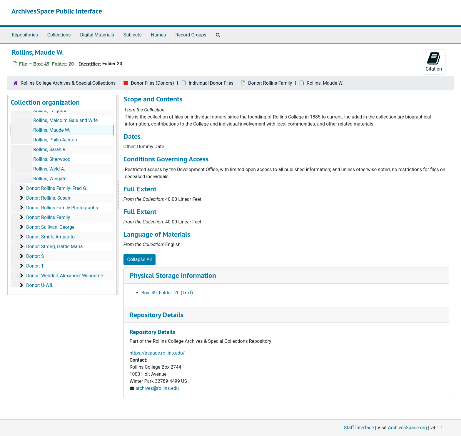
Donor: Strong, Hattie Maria (54, 246)
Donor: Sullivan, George (50, 227)
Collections (59, 35)
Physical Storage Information (173, 275)
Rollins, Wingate (49, 178)
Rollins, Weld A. (49, 169)
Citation (434, 61)
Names (158, 35)
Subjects (132, 35)
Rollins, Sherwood (52, 159)
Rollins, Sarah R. (50, 149)
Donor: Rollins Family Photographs (62, 208)
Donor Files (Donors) (152, 83)
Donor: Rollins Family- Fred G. (56, 188)
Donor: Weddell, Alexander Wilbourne (64, 275)
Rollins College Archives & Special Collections (68, 83)
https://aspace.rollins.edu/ (157, 353)
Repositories (25, 35)
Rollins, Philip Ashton (55, 140)
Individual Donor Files (211, 83)
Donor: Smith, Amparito (50, 237)
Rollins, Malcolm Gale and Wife (65, 120)
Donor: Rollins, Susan (48, 198)
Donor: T (35, 266)
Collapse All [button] (139, 259)
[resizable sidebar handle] (117, 195)
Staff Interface (359, 427)
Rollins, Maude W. (51, 130)
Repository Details (156, 314)
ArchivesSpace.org (407, 427)
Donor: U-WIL (40, 285)
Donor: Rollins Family (270, 83)
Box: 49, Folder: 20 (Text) (167, 292)
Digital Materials (97, 35)
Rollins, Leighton (50, 110)
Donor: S (35, 256)
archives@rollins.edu (157, 388)
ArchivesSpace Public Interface (56, 11)
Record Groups (190, 35)
